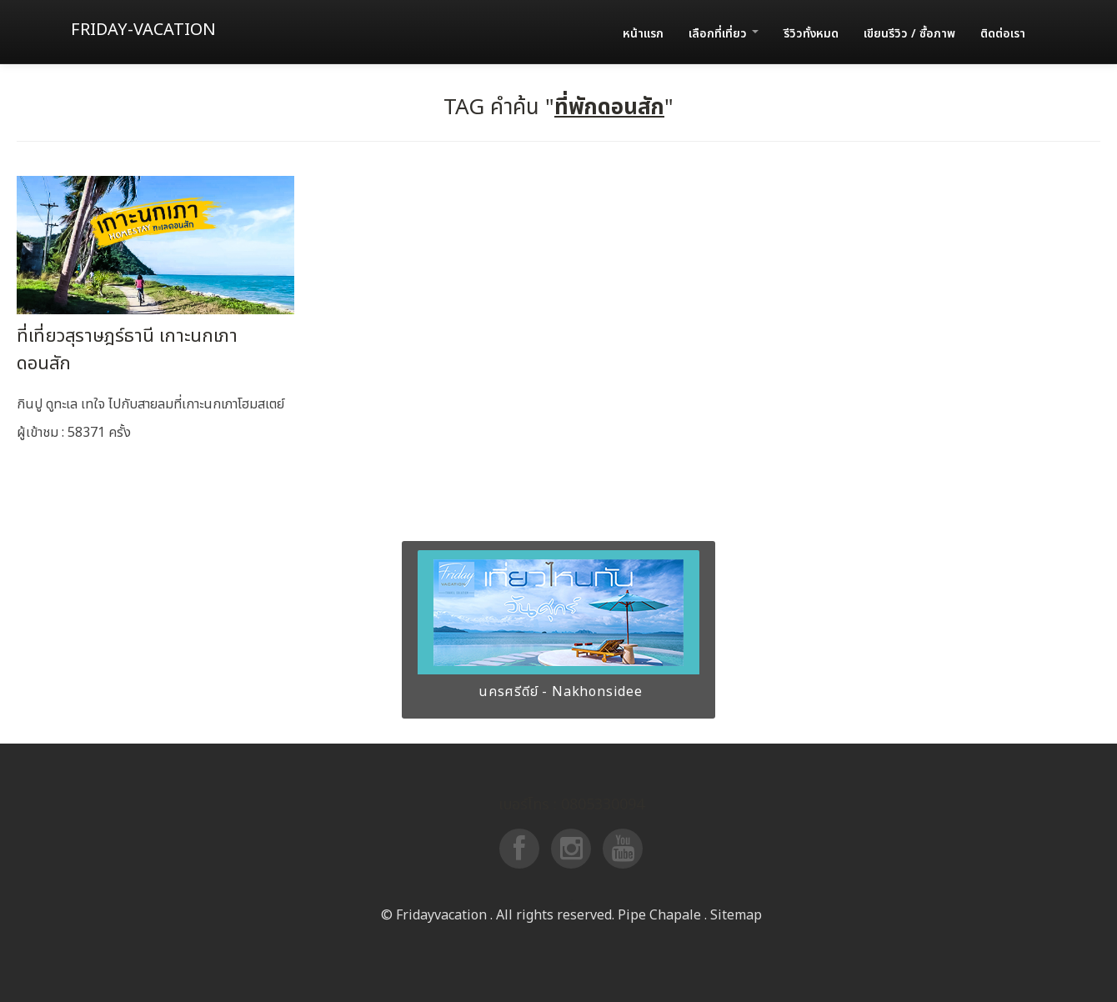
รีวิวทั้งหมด (811, 34)
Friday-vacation (143, 30)
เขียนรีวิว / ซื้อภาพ (909, 34)
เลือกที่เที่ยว (724, 34)
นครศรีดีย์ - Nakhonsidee (558, 692)
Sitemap (736, 915)
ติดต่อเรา (1002, 34)
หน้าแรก (643, 34)
